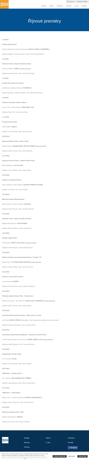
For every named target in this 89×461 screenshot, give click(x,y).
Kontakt (71, 443)
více (25, 458)
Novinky (27, 443)
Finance (27, 448)
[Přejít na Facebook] (73, 448)
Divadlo (27, 438)
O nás (48, 443)
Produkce (71, 438)
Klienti (48, 438)
